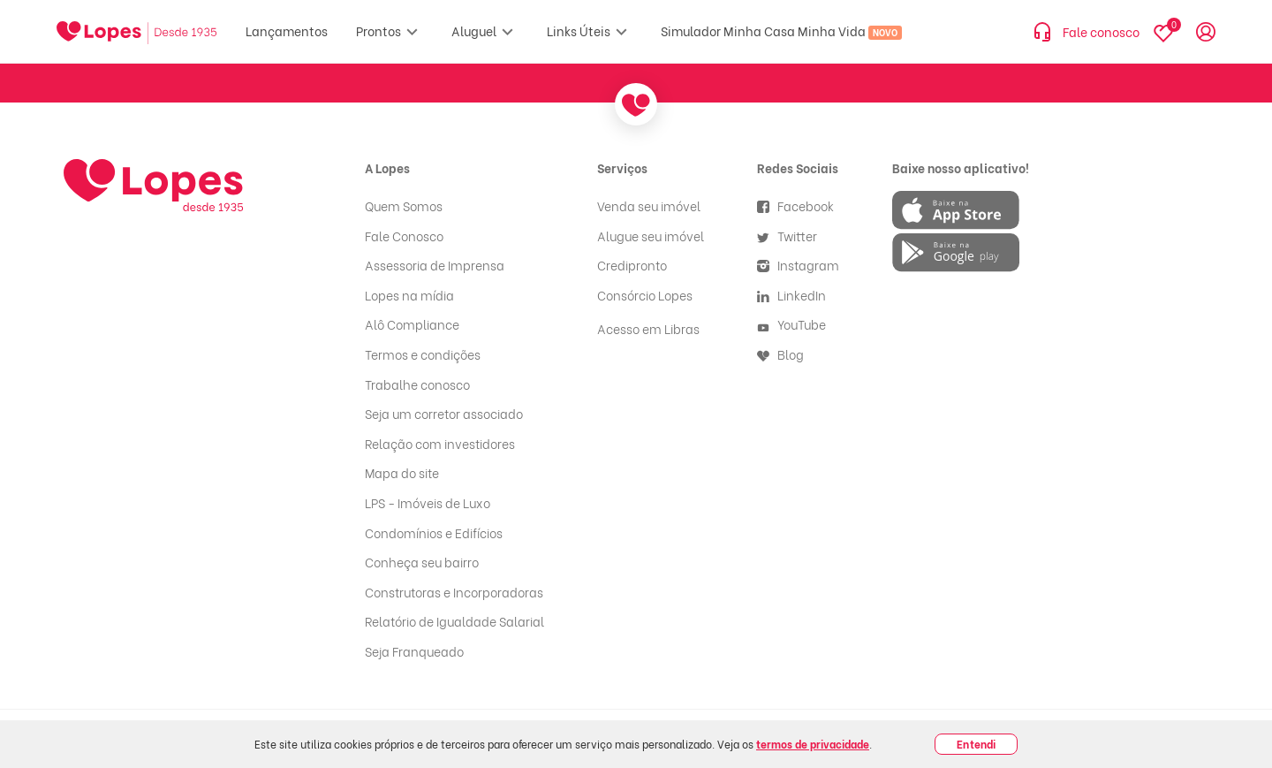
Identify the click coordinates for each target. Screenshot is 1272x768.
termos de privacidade (812, 743)
